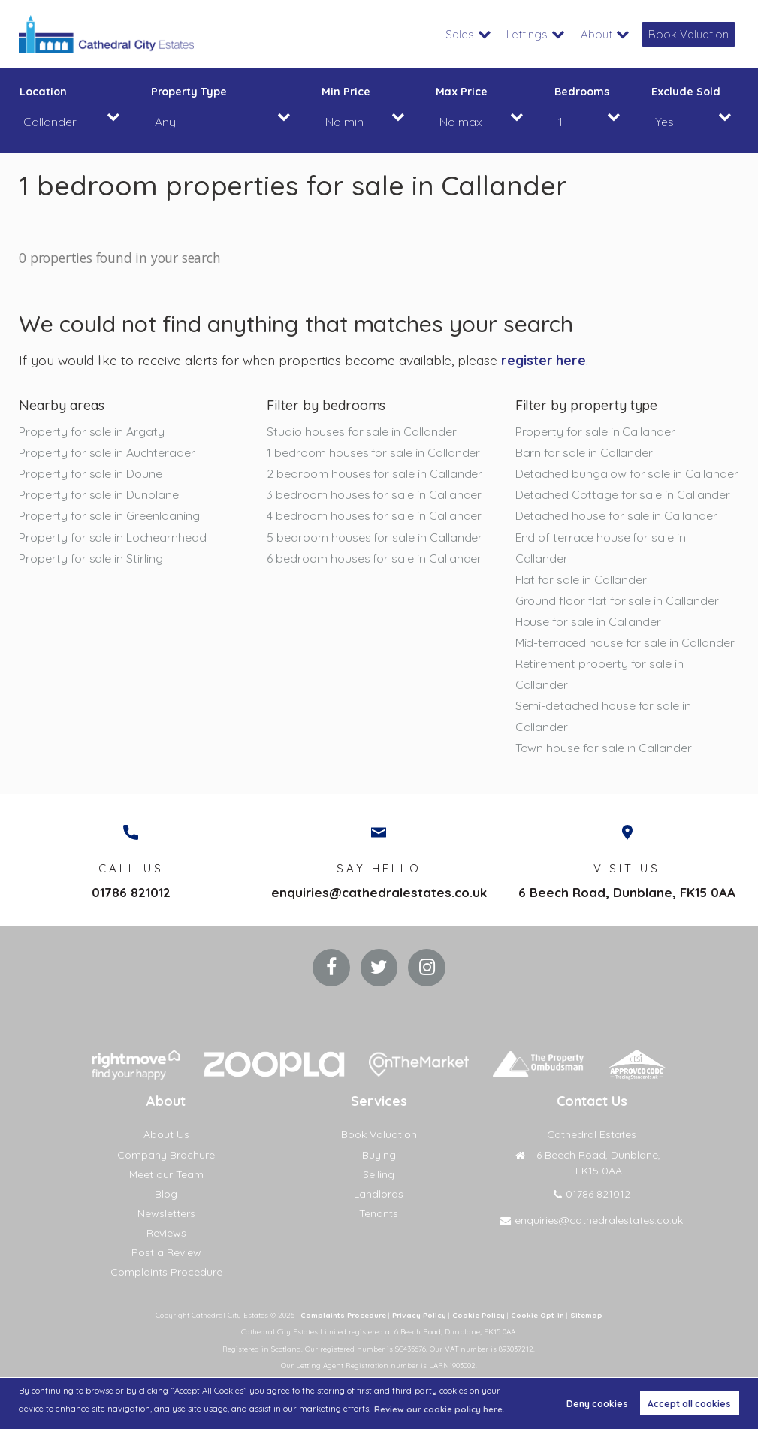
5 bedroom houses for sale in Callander (374, 537)
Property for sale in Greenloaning (109, 516)
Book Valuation (691, 34)
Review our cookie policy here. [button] (439, 1409)
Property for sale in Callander (595, 431)
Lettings (534, 34)
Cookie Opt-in (537, 1314)
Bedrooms (581, 91)
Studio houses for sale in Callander (361, 431)
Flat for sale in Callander (581, 579)
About (602, 34)
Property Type (189, 91)
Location (43, 91)
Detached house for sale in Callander (616, 516)
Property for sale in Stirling (90, 558)
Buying (379, 1155)
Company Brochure (166, 1155)
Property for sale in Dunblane (98, 494)
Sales (469, 34)
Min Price (346, 91)
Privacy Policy (419, 1314)
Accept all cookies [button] (689, 1403)
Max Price (462, 91)
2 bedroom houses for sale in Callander (374, 473)
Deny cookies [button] (597, 1403)
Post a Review (166, 1252)
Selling (378, 1174)
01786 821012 (131, 892)
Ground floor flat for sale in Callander (617, 600)
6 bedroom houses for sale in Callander (374, 558)
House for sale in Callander (588, 621)
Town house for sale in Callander (603, 748)
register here (543, 360)
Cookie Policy (478, 1314)
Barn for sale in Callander (584, 452)
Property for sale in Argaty (92, 431)
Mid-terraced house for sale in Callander (625, 642)
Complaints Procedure (166, 1272)
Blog (166, 1194)
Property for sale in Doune (90, 473)
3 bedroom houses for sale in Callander (374, 494)
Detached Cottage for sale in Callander (622, 494)
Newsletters (166, 1213)
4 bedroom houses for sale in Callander (374, 516)
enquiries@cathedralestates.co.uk (379, 892)
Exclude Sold (685, 91)
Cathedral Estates (591, 1134)
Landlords (378, 1194)
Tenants (378, 1213)
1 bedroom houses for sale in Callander (373, 452)
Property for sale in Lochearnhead (112, 537)
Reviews (166, 1233)
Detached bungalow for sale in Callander (626, 473)
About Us (166, 1134)
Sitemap (586, 1314)
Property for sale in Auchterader (107, 452)
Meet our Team (166, 1174)
